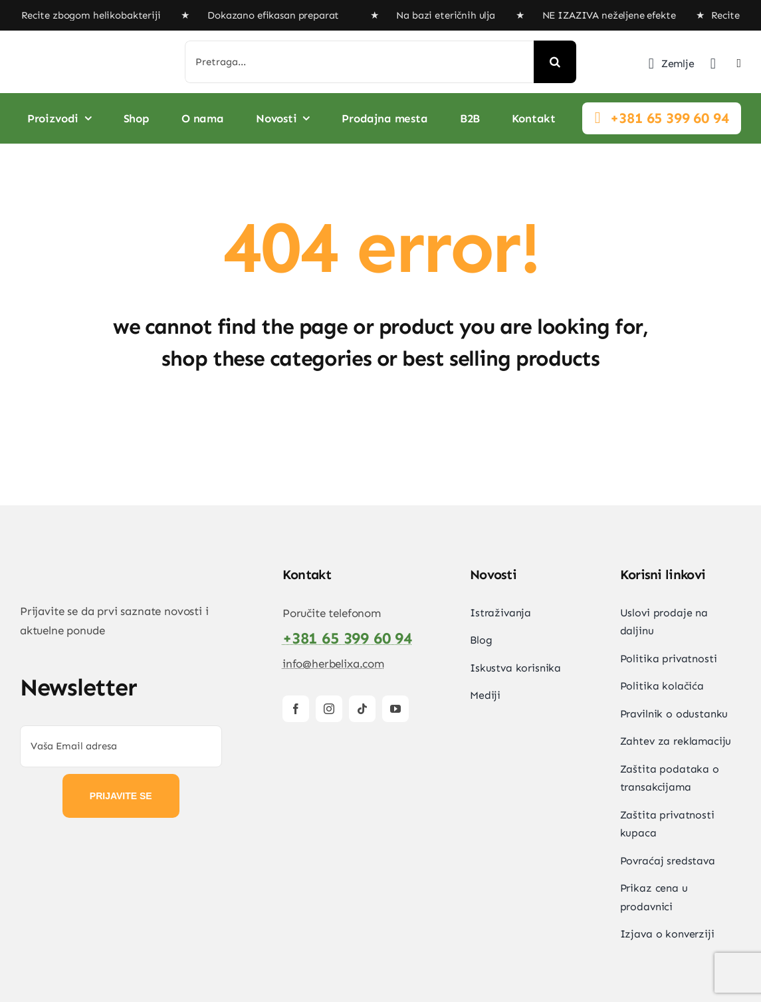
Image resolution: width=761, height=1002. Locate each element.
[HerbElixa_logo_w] (83, 54)
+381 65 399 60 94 (669, 118)
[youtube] (395, 708)
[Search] (555, 62)
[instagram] (329, 708)
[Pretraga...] (359, 62)
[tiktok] (362, 708)
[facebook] (295, 708)
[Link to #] (598, 118)
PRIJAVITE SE (121, 796)
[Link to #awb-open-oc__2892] (739, 63)
